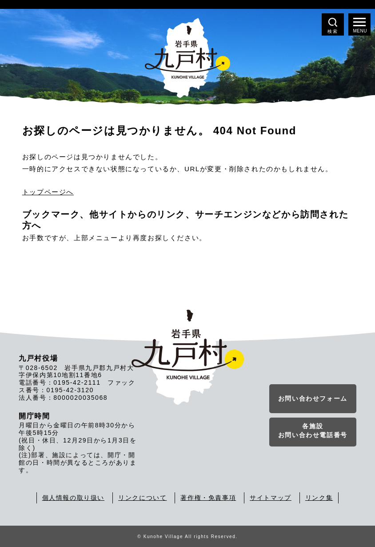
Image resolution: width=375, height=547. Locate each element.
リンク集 (319, 497)
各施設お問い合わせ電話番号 (312, 430)
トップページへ (48, 192)
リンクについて (142, 497)
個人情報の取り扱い (73, 497)
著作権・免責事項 (208, 497)
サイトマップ (270, 497)
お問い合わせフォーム (312, 398)
